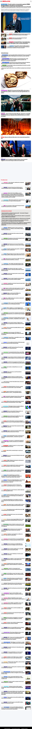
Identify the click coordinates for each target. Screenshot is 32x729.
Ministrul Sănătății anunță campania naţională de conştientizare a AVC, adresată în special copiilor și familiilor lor (13, 599)
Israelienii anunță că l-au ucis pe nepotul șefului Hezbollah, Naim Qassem (12, 446)
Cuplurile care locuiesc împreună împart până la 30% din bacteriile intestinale (13, 284)
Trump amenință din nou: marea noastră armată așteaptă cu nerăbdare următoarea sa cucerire (12, 653)
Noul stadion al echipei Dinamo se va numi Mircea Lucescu (11, 367)
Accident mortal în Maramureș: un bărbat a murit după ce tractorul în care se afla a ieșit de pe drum (12, 657)
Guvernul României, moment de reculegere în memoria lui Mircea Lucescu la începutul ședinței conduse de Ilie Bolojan (13, 422)
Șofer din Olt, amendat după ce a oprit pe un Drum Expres (12, 451)
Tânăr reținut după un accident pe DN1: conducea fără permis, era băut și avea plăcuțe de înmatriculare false (13, 505)
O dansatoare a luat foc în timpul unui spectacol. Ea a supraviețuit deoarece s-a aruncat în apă (11, 485)
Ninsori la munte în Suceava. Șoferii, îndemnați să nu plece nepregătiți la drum (12, 490)
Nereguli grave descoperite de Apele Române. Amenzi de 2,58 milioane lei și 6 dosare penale (13, 239)
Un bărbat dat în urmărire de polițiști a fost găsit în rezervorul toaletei (12, 608)
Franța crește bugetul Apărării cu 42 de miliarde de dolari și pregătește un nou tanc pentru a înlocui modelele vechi (12, 677)
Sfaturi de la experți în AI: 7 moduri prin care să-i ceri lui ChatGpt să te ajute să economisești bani (13, 200)
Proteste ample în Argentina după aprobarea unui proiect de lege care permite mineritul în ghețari (12, 279)
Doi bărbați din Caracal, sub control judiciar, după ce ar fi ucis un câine (12, 515)
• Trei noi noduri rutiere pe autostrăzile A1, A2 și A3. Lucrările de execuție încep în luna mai (15, 66)
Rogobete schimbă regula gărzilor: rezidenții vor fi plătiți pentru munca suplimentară (13, 249)
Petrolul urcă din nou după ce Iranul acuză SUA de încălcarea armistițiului (12, 682)
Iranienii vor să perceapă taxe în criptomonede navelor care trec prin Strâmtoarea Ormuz (11, 569)
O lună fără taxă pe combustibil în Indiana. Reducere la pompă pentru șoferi (12, 703)
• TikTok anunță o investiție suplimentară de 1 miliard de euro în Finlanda (15, 218)
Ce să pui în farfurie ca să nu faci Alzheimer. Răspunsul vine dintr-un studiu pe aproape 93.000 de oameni (12, 539)
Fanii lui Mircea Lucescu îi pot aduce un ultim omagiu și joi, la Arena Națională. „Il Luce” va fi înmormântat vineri (12, 574)
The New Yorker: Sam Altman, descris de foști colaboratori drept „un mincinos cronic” (13, 662)
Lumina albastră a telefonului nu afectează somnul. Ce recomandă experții (12, 183)
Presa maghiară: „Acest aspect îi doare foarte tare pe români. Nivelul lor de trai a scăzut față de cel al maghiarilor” (13, 559)
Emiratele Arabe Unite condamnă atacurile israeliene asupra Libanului (12, 234)
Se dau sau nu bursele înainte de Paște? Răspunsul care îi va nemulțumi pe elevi (17, 38)
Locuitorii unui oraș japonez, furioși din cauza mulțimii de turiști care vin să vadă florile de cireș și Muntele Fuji (13, 362)
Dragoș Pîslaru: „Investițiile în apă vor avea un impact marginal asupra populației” (12, 338)
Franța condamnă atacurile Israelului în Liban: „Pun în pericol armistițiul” (12, 698)
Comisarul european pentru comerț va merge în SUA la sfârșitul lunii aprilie (12, 274)
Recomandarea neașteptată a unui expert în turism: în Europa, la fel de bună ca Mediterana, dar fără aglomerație (12, 618)
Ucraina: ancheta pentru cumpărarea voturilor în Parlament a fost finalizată (13, 667)
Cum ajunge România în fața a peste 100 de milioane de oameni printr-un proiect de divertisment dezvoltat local (12, 353)
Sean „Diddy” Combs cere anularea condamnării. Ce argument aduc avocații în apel (12, 299)
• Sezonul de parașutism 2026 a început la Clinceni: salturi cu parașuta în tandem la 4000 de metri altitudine (15, 216)
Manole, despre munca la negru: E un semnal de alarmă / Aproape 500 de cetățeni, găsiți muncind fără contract (13, 254)
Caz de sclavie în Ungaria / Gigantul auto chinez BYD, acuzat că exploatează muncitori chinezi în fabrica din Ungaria (12, 323)
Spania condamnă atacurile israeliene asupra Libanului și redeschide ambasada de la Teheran (12, 431)
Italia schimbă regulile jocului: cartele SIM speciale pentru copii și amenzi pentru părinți (12, 549)
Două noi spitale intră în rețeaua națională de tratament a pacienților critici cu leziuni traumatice (12, 466)
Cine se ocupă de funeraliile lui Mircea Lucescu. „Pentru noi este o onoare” (12, 328)
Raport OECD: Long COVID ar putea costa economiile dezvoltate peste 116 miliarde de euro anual (12, 603)
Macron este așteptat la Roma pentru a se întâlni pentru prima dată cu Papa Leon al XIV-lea (12, 412)
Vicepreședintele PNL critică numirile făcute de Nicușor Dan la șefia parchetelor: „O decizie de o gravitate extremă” (12, 436)
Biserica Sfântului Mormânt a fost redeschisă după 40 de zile (15, 138)
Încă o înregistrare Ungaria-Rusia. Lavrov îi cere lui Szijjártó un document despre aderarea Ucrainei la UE (14, 160)
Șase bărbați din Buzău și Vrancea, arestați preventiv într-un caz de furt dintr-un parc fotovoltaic (12, 387)
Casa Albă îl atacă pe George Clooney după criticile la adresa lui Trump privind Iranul (12, 348)
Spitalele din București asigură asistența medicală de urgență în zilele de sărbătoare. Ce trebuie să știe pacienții (12, 564)
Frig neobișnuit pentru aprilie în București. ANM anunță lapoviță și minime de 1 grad (12, 510)
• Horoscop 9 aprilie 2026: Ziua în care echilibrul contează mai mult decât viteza (16, 69)
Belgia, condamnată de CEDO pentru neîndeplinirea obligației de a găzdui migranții (11, 294)
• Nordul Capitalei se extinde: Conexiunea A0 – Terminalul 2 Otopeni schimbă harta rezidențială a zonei (14, 214)
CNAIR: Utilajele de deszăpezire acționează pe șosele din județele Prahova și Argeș (12, 461)
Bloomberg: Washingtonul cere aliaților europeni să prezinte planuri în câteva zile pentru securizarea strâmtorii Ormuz (12, 500)
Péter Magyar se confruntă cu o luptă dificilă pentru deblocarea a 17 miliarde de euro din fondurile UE (12, 643)
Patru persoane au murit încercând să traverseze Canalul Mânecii (11, 372)
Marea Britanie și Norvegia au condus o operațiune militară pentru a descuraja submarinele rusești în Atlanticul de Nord (12, 269)
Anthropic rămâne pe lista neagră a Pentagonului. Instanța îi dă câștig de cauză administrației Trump (12, 687)
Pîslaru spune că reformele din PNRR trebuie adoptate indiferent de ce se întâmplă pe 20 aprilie (13, 303)
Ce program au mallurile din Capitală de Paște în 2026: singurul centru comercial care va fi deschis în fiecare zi (12, 441)
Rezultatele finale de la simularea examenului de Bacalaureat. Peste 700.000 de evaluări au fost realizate (18, 34)
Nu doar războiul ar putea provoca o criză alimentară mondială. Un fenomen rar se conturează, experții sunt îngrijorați (12, 525)
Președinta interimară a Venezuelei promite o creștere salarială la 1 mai (12, 648)
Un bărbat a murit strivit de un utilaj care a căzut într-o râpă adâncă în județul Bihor (12, 535)
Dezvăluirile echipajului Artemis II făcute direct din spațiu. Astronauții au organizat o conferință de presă (12, 397)
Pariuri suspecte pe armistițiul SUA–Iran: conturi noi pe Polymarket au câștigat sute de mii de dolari (12, 544)
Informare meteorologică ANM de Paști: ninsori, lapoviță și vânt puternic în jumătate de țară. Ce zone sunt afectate (12, 520)
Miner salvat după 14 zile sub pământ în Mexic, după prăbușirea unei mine (12, 426)
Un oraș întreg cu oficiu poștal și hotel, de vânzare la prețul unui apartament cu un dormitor (12, 206)
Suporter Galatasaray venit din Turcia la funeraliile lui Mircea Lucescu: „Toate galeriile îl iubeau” (11, 392)
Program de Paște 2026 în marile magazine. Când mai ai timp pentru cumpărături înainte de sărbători (12, 594)
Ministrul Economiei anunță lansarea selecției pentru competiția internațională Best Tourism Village (12, 402)
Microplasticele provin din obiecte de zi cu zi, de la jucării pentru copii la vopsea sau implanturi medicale (13, 584)
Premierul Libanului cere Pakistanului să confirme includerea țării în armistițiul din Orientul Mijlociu (12, 188)
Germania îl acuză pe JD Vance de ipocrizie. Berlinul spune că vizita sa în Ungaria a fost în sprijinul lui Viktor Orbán (13, 672)
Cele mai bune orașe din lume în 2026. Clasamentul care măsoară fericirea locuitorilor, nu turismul (13, 259)
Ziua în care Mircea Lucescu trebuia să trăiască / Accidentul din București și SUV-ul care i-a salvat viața (13, 471)
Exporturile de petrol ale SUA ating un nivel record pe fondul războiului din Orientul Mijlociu (12, 417)
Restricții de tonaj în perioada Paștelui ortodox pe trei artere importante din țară (12, 613)
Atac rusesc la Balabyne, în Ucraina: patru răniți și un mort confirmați (12, 554)
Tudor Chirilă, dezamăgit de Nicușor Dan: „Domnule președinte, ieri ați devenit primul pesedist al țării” (12, 264)
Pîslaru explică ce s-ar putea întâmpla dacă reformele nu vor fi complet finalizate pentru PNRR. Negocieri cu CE (13, 308)
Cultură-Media (3, 112)
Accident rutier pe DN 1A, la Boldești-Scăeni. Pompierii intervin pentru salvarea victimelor (12, 623)
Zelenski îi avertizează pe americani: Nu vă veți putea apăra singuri (13, 589)
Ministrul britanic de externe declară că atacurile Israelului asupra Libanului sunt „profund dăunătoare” (11, 530)
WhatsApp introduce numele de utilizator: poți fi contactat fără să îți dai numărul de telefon (12, 407)
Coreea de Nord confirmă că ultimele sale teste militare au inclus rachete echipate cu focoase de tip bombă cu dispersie (13, 358)
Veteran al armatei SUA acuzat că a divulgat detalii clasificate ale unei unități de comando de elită (12, 628)
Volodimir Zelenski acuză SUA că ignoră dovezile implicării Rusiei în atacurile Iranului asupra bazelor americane (12, 377)
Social (2, 135)
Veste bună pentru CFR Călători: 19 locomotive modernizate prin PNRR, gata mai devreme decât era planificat (12, 333)
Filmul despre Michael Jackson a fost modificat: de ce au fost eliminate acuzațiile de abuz (12, 633)
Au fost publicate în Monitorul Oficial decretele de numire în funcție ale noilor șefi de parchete (12, 343)
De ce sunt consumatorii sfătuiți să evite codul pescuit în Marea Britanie (12, 456)
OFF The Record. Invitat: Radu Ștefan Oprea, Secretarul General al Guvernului (12, 382)
